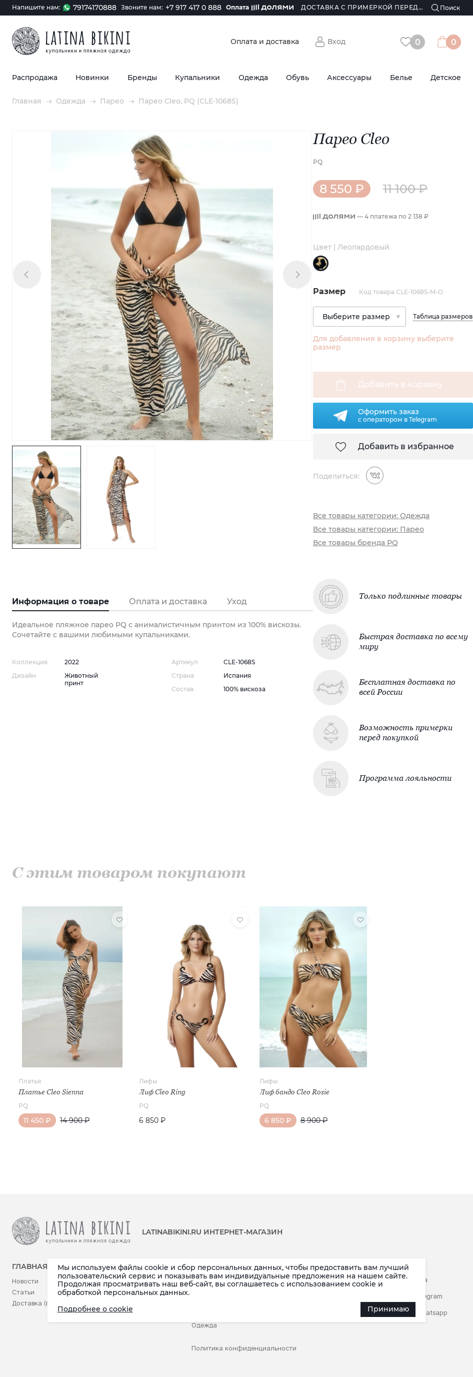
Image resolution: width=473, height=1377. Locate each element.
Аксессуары (349, 78)
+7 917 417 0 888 (194, 8)
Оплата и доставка (264, 42)
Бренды (142, 78)
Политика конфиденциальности (244, 1348)
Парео (112, 101)
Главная (27, 101)
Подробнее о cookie (95, 1308)
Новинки (92, 78)
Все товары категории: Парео (368, 529)
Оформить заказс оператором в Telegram (397, 415)
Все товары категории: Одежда (371, 516)
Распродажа (35, 78)
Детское (445, 78)
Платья (29, 1081)
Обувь (297, 78)
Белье (401, 78)
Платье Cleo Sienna (51, 1092)
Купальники (197, 78)
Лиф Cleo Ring (162, 1092)
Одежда (253, 78)
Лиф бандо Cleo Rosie (295, 1092)
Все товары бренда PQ (355, 543)
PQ (317, 162)
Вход (337, 41)
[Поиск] (446, 8)
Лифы (148, 1081)
